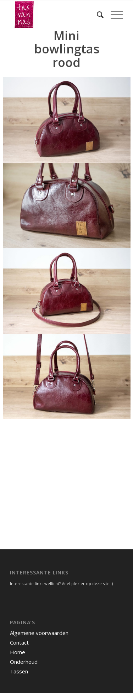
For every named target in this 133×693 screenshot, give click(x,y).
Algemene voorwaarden (39, 632)
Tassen (19, 671)
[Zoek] (97, 14)
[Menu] (113, 14)
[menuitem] (97, 14)
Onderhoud (24, 661)
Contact (19, 642)
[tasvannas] (55, 14)
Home (17, 652)
